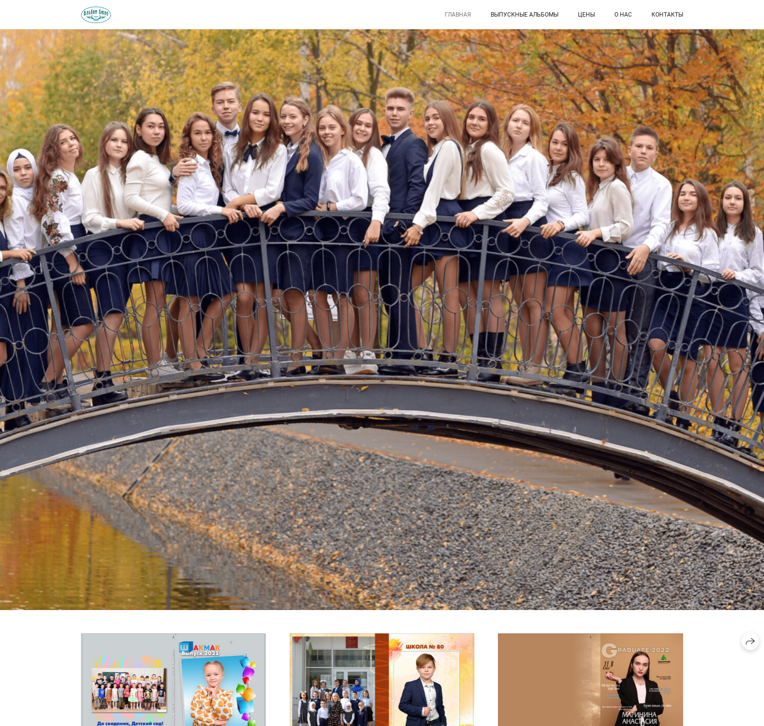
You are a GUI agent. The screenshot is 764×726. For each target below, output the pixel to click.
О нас (623, 14)
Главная (458, 14)
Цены (586, 14)
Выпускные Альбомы (524, 14)
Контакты (667, 14)
